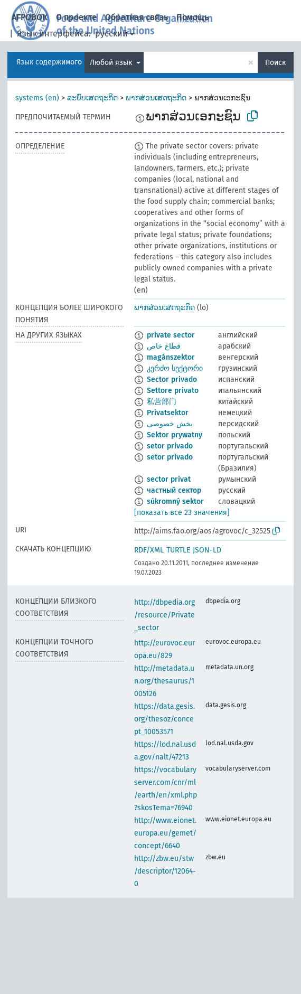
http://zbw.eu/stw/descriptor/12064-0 (165, 871)
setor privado (170, 446)
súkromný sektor (175, 501)
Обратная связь (136, 17)
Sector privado (172, 379)
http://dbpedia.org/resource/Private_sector (164, 615)
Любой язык (112, 62)
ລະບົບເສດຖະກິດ (92, 97)
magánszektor (171, 357)
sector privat (169, 479)
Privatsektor (168, 412)
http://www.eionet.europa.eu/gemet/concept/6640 (165, 833)
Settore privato (173, 390)
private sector (171, 335)
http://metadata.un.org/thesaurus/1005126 (164, 681)
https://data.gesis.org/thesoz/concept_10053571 (164, 719)
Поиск (275, 62)
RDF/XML (149, 550)
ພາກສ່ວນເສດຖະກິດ (156, 97)
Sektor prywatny (174, 434)
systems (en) (37, 97)
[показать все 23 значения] (182, 512)
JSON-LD (207, 550)
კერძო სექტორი (175, 368)
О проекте (76, 17)
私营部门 (161, 401)
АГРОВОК (30, 17)
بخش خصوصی (170, 423)
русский (111, 34)
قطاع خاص (164, 346)
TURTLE (178, 550)
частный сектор (174, 490)
